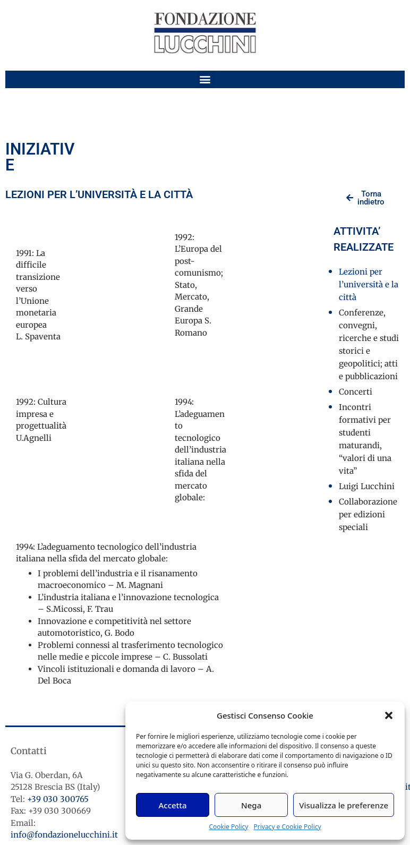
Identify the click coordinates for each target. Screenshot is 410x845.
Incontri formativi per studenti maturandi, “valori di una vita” (365, 439)
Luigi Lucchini (367, 486)
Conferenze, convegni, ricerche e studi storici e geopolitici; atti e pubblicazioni (369, 344)
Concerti (355, 392)
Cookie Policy (228, 826)
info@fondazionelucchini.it (64, 835)
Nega (251, 805)
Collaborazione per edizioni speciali (368, 514)
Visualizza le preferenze (343, 805)
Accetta (172, 805)
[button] (388, 715)
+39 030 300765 (58, 799)
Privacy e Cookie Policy (287, 826)
